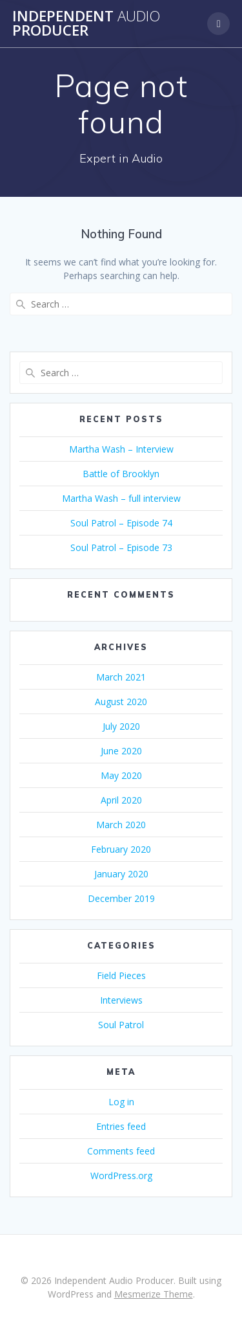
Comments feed (121, 1151)
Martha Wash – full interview (121, 498)
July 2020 (121, 726)
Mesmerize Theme (153, 1294)
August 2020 (121, 701)
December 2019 (121, 898)
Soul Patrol (121, 1024)
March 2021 (121, 677)
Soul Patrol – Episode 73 (121, 547)
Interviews (121, 1000)
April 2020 (121, 800)
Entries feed (121, 1126)
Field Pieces (121, 975)
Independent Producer (86, 23)
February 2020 (121, 849)
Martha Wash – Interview (121, 449)
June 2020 (121, 751)
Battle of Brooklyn (121, 473)
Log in (121, 1102)
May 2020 (121, 775)
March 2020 (121, 824)
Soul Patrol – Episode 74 (121, 523)
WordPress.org (121, 1175)
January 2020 (121, 874)
